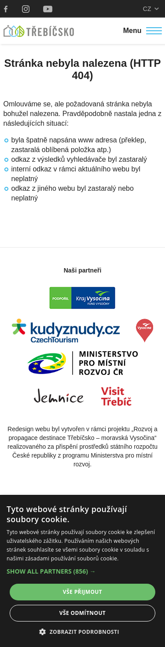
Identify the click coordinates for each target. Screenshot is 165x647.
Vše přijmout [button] (82, 592)
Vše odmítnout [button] (82, 613)
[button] (82, 571)
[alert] (82, 571)
